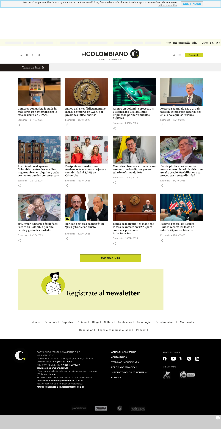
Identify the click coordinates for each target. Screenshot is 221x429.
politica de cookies (167, 5)
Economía (23, 120)
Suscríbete (194, 55)
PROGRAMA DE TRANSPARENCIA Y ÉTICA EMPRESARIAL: (65, 377)
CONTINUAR (192, 4)
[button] (19, 125)
